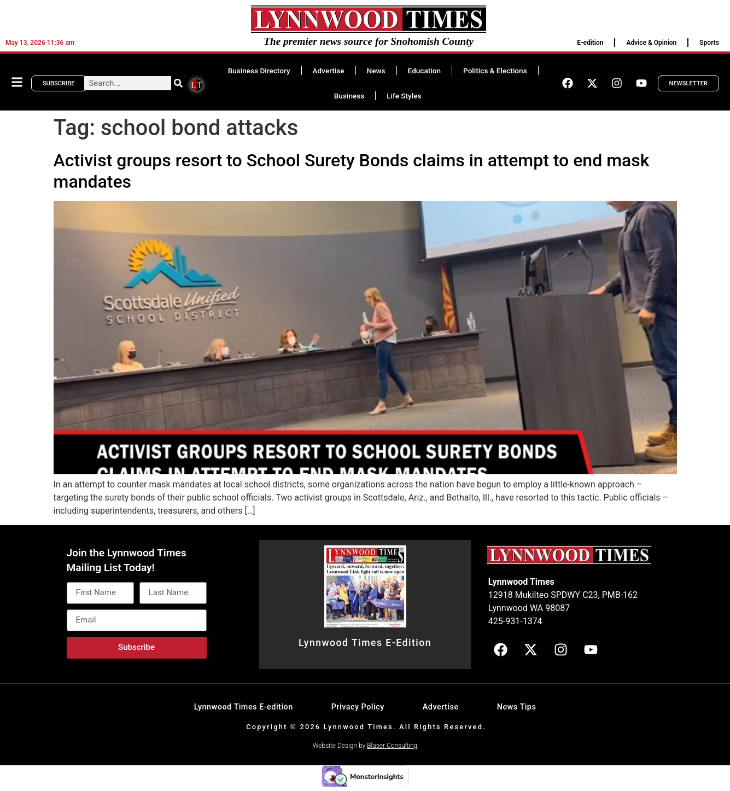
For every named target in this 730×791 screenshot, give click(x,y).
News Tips (516, 707)
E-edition (590, 42)
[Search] (178, 83)
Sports (709, 42)
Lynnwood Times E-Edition (365, 642)
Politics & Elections (495, 70)
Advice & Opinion (651, 42)
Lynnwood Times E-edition (243, 707)
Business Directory (259, 70)
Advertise (328, 70)
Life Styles (404, 95)
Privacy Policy (357, 707)
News (376, 70)
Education (424, 70)
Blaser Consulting (392, 745)
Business (349, 95)
